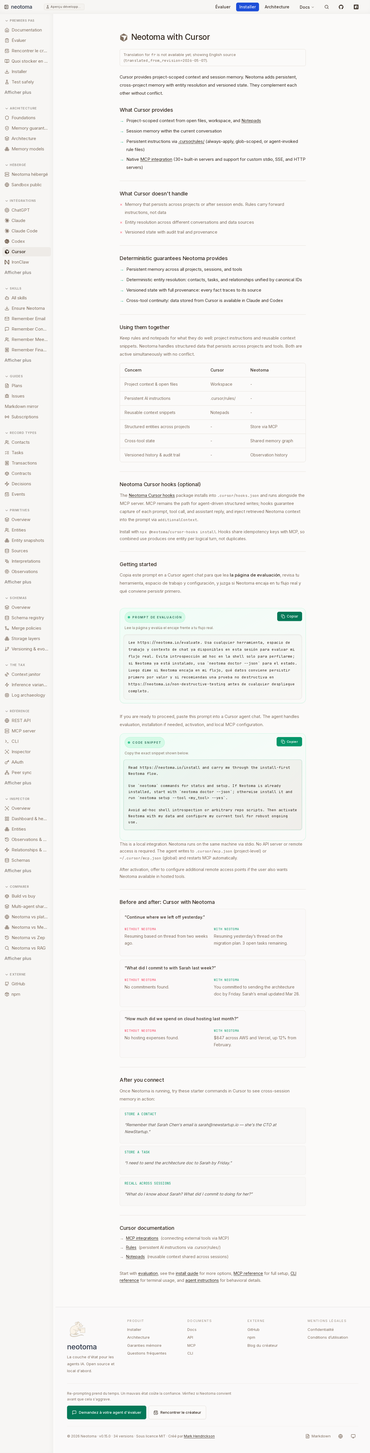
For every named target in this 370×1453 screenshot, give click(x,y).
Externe (15, 974)
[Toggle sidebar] (6, 7)
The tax (15, 665)
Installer (247, 6)
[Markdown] (318, 1436)
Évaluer (222, 6)
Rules (131, 1247)
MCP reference (248, 1273)
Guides (14, 376)
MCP (191, 1345)
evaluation (148, 1273)
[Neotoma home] (27, 7)
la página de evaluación (255, 575)
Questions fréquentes (146, 1353)
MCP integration (156, 159)
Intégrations (20, 201)
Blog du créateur (262, 1345)
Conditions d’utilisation (328, 1337)
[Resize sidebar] (55, 733)
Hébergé (15, 165)
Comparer (17, 887)
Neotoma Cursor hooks (152, 495)
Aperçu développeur (66, 7)
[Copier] (289, 741)
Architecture (277, 6)
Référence (17, 711)
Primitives (17, 510)
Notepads (251, 120)
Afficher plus (18, 92)
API (190, 1337)
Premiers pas (20, 20)
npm (251, 1337)
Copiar (289, 616)
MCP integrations (142, 1238)
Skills (13, 288)
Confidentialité (321, 1329)
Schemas (16, 598)
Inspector (17, 799)
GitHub (253, 1329)
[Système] (353, 1436)
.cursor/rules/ (191, 141)
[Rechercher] (326, 7)
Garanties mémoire (144, 1345)
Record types (21, 433)
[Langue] (340, 1436)
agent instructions (202, 1280)
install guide (187, 1273)
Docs (307, 7)
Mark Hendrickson (199, 1436)
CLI (190, 1353)
